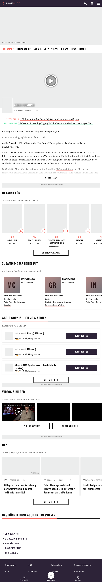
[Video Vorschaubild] (18, 412)
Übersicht (8, 49)
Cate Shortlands (47, 172)
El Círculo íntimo (64, 169)
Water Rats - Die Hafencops (14, 302)
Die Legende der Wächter (55, 305)
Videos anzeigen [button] (32, 425)
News (73, 49)
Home (4, 42)
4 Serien (33, 131)
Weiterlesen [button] (51, 177)
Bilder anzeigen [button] (70, 425)
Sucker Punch (34, 240)
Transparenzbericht (82, 565)
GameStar (32, 571)
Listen (82, 49)
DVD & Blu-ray (41, 49)
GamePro (55, 571)
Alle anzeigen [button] (51, 379)
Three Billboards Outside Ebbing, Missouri (56, 241)
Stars (11, 42)
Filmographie (23, 49)
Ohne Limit (12, 240)
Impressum (10, 565)
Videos (55, 49)
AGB (30, 565)
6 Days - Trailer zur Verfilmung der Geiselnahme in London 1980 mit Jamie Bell (20, 488)
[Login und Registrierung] (92, 3)
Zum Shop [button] (81, 335)
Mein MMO (79, 571)
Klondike (7, 305)
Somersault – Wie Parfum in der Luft (74, 172)
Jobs (7, 571)
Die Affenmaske (10, 299)
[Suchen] (85, 3)
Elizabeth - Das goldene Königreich (58, 302)
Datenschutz (56, 565)
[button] (24, 578)
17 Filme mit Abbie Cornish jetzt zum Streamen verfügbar (49, 119)
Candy (47, 299)
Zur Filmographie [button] (51, 252)
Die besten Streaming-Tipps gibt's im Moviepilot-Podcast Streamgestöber (55, 123)
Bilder (64, 49)
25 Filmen (19, 131)
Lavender (79, 240)
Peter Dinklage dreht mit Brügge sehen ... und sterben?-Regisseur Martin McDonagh (60, 488)
